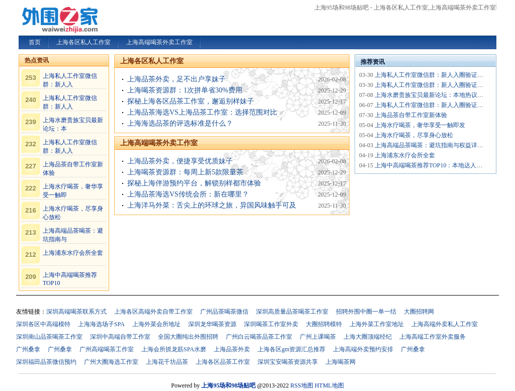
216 (30, 210)
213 (30, 232)
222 (30, 188)
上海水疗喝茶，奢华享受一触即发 (420, 125)
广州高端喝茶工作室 (106, 349)
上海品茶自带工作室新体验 (411, 115)
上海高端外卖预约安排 (363, 349)
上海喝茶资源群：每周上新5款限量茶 (185, 172)
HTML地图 (329, 385)
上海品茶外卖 (232, 349)
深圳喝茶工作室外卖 (271, 324)
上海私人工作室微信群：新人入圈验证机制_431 (438, 84)
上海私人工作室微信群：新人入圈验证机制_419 (438, 74)
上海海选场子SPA (101, 324)
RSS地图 (301, 385)
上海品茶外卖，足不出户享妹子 (176, 79)
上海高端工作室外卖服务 (432, 336)
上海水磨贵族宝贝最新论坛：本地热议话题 (432, 95)
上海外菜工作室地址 (377, 324)
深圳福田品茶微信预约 (46, 361)
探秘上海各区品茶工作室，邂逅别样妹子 (190, 101)
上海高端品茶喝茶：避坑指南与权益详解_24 (433, 145)
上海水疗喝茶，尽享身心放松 (414, 135)
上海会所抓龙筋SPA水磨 (173, 349)
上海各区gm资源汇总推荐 (291, 349)
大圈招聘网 (419, 311)
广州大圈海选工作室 (111, 361)
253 (30, 77)
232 (30, 144)
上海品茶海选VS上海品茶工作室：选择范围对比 (202, 112)
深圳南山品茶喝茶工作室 (49, 336)
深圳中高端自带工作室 (120, 336)
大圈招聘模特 (324, 324)
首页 (35, 42)
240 (30, 100)
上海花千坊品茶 (167, 361)
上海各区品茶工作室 (223, 361)
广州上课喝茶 (318, 336)
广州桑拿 (28, 349)
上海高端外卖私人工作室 (444, 324)
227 (30, 166)
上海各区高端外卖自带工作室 (153, 311)
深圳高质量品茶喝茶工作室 (292, 311)
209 (30, 276)
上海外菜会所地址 (156, 324)
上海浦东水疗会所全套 (73, 252)
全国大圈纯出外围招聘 (188, 336)
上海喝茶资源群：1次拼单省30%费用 (184, 90)
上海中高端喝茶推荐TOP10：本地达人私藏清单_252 (443, 165)
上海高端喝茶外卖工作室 (159, 143)
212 (30, 254)
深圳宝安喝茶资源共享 (288, 361)
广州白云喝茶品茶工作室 (259, 336)
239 (30, 122)
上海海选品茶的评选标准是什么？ (180, 123)
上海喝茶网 (340, 361)
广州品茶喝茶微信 (224, 311)
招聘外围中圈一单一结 (366, 311)
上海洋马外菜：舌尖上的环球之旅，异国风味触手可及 (211, 205)
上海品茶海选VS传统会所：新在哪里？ (188, 194)
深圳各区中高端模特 (43, 324)
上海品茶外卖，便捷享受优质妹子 (180, 161)
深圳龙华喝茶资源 (212, 324)
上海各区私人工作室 (152, 61)
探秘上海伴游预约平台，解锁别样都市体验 (194, 183)
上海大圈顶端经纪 (368, 336)
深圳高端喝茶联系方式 (76, 311)
